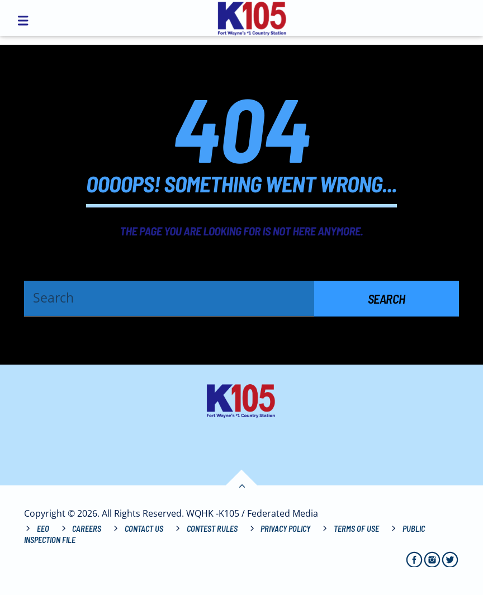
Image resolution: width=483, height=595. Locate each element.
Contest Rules (212, 528)
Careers (86, 528)
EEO (43, 528)
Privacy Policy (285, 528)
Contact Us (144, 528)
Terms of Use (356, 528)
